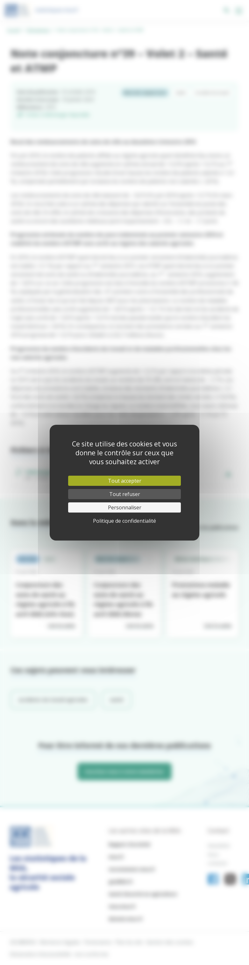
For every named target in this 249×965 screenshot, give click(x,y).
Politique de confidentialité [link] (124, 520)
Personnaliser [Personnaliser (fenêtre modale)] (124, 507)
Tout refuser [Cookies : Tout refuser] (124, 494)
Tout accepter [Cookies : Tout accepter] (124, 480)
